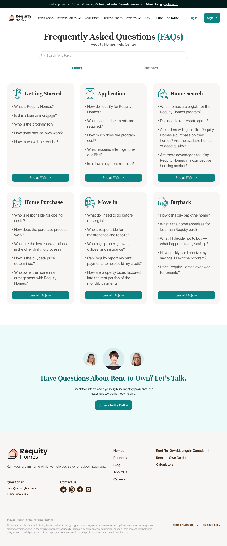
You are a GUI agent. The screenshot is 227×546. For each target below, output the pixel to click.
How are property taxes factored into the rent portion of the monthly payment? (114, 278)
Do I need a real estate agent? (184, 121)
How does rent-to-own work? (38, 133)
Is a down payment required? (110, 163)
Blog (117, 465)
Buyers (76, 68)
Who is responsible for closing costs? (38, 218)
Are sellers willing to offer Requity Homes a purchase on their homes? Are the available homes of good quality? (187, 137)
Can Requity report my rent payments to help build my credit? (114, 261)
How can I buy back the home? (185, 215)
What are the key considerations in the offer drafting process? (40, 246)
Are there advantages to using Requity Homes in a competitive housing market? (185, 160)
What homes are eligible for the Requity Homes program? (185, 109)
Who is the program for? (33, 124)
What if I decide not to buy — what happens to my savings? (184, 241)
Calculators (92, 18)
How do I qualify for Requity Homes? (109, 109)
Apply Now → (169, 4)
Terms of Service (182, 524)
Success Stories (113, 18)
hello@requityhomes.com (24, 488)
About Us (120, 472)
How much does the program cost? (111, 138)
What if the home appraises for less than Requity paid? (185, 227)
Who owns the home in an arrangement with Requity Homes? (35, 278)
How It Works (45, 18)
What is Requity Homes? (34, 106)
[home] (20, 18)
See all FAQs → (40, 178)
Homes (119, 450)
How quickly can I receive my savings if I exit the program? (183, 255)
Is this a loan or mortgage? (35, 115)
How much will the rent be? (36, 142)
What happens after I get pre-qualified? (111, 152)
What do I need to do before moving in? (110, 218)
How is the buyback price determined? (34, 261)
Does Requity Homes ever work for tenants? (186, 270)
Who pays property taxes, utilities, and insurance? (108, 246)
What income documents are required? (110, 123)
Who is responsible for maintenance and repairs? (108, 232)
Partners (131, 18)
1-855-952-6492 (17, 494)
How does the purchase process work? (40, 232)
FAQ (147, 18)
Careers (120, 479)
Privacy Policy (211, 524)
